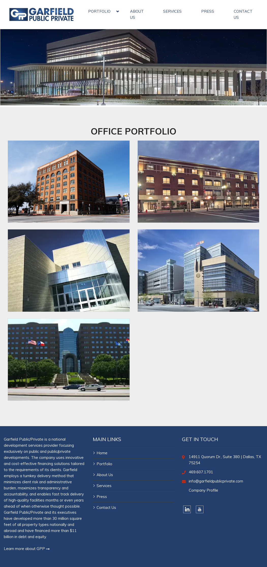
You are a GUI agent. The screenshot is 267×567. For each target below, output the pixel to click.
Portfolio (104, 463)
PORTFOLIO (99, 11)
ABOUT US (137, 14)
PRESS (207, 11)
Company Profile (203, 490)
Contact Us (106, 507)
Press (102, 496)
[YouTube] (199, 509)
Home (102, 453)
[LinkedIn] (187, 509)
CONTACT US (243, 14)
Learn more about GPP (27, 548)
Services (104, 485)
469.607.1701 (201, 472)
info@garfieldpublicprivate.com (216, 481)
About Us (105, 474)
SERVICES (172, 11)
